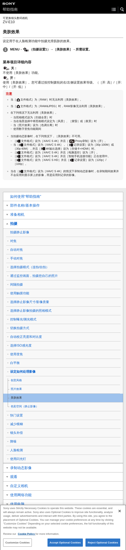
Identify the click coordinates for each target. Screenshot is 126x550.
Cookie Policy (27, 536)
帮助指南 (10, 9)
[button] (122, 9)
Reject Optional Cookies (103, 545)
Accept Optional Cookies (65, 545)
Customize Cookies (17, 545)
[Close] (119, 513)
